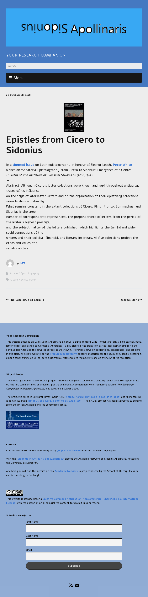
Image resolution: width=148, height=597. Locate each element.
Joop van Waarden (68, 450)
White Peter (28, 279)
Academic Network (66, 471)
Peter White (122, 165)
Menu (18, 78)
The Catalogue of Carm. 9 (26, 300)
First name (32, 522)
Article (14, 273)
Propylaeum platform (63, 354)
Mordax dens (130, 300)
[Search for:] (74, 66)
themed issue (23, 165)
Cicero (14, 279)
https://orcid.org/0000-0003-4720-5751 (55, 401)
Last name (32, 536)
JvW (22, 263)
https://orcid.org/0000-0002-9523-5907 (92, 397)
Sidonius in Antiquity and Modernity (40, 459)
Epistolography (30, 273)
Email (29, 550)
